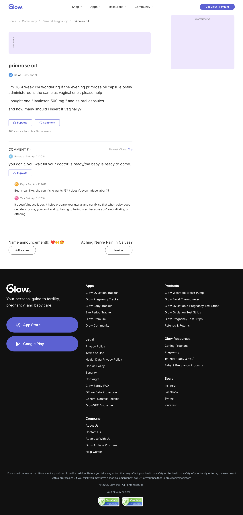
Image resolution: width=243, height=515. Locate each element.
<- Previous (22, 250)
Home (12, 21)
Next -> (118, 250)
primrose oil (81, 21)
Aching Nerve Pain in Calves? (106, 242)
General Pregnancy (55, 21)
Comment (47, 122)
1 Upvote (20, 122)
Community (29, 21)
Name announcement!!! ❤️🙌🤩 (36, 242)
